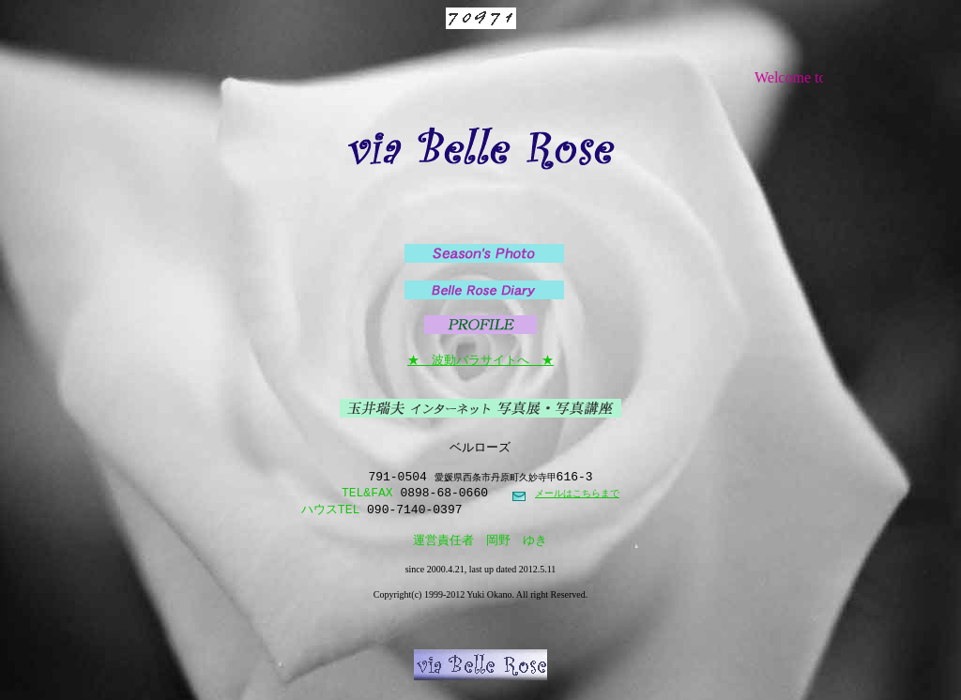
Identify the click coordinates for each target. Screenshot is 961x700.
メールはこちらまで (577, 500)
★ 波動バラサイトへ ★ (480, 359)
